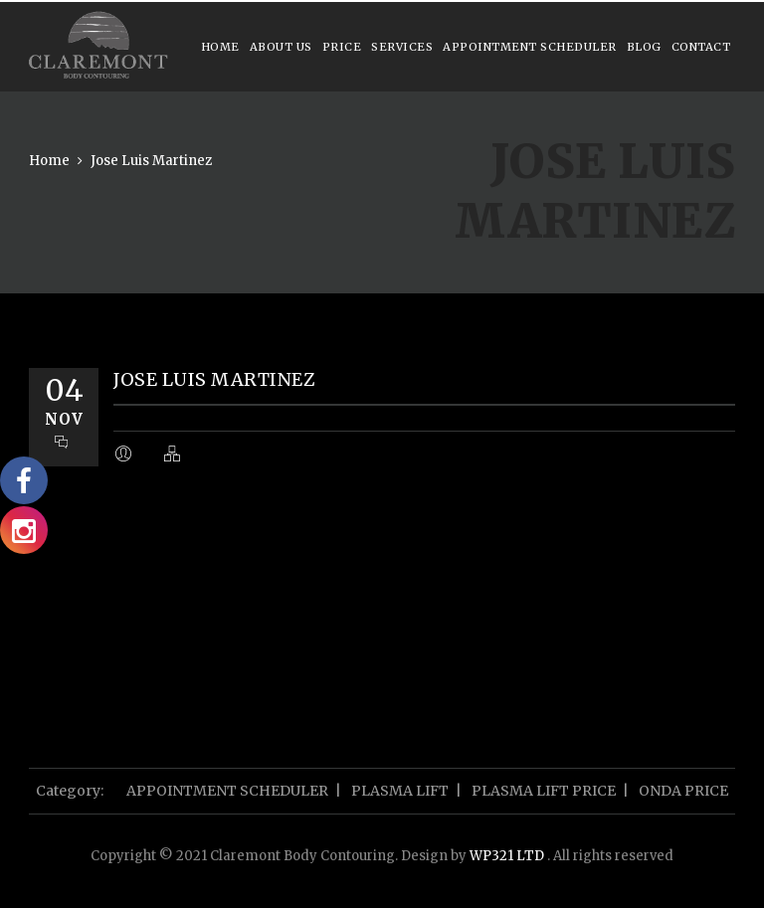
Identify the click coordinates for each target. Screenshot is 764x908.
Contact (701, 47)
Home (220, 47)
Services (402, 47)
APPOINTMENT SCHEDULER (530, 47)
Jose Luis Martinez (151, 160)
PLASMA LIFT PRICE (544, 791)
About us (281, 47)
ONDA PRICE (683, 791)
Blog (644, 47)
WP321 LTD (508, 855)
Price (342, 47)
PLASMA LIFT (400, 791)
